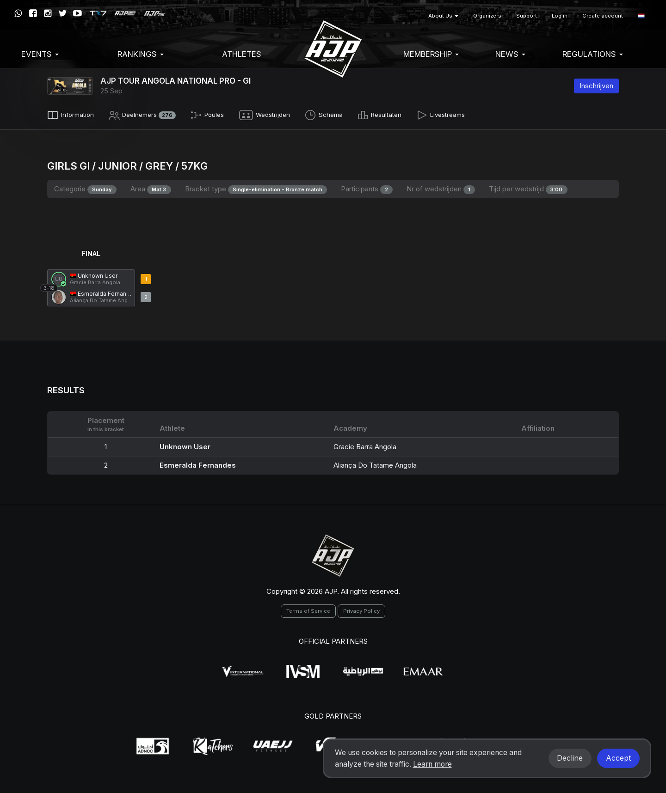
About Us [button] (443, 15)
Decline (570, 758)
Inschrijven (596, 85)
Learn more (432, 764)
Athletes (241, 54)
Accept (618, 758)
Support (526, 15)
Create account (602, 15)
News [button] (510, 54)
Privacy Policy (361, 609)
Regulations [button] (592, 54)
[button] (641, 16)
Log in (559, 15)
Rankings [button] (140, 54)
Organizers (487, 15)
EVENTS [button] (40, 54)
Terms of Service (308, 609)
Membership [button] (431, 54)
